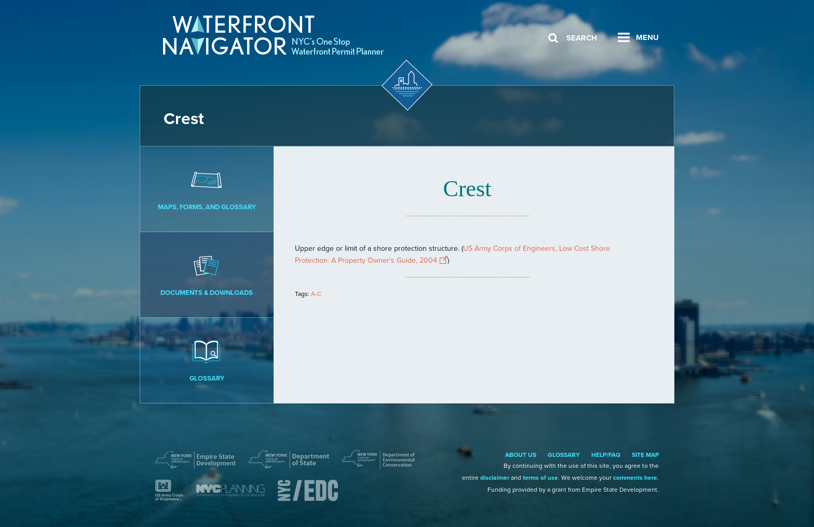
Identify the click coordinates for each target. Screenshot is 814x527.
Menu (647, 37)
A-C (316, 294)
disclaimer (494, 477)
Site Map (645, 454)
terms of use (540, 477)
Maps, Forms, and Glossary (207, 188)
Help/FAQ (605, 454)
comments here (635, 477)
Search (581, 38)
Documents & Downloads (207, 274)
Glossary (207, 360)
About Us (520, 454)
